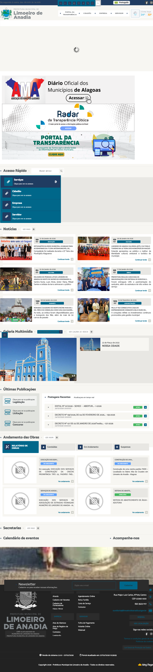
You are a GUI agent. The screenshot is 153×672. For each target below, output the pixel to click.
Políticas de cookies (144, 641)
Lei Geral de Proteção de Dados (137, 647)
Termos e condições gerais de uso (138, 639)
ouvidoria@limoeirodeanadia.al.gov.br (129, 610)
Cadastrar (128, 585)
